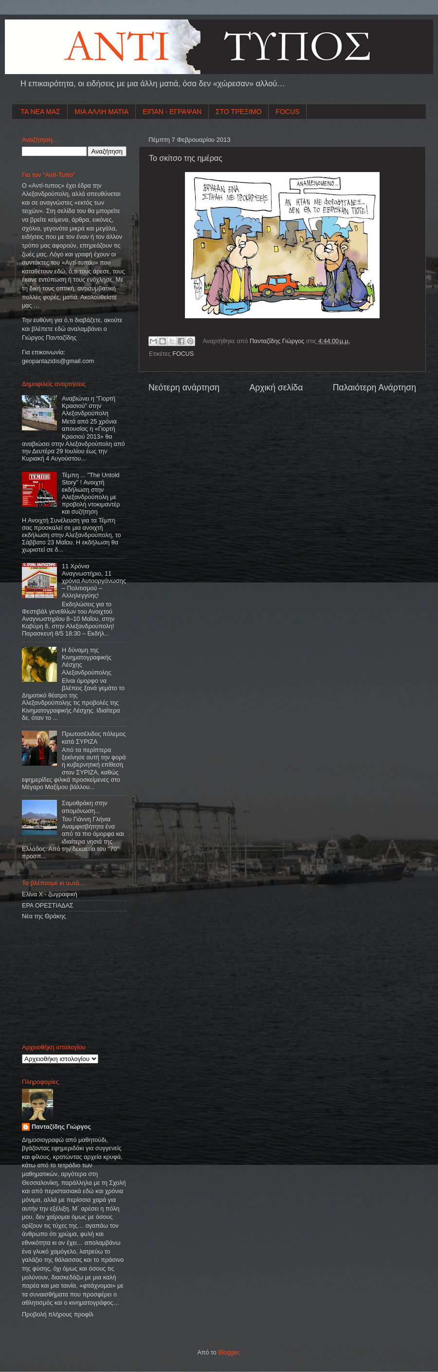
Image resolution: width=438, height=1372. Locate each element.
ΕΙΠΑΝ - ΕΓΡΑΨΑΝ (172, 112)
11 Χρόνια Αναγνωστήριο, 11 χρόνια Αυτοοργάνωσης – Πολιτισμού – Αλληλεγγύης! (94, 581)
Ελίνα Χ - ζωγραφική (49, 894)
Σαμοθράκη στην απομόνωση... (85, 807)
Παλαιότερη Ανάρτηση (374, 387)
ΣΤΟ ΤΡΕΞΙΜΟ (238, 112)
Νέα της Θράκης (44, 916)
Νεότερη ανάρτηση (183, 387)
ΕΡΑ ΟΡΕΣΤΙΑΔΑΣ (47, 905)
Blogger (228, 1352)
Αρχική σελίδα (276, 387)
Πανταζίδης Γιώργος (278, 341)
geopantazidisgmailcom (58, 361)
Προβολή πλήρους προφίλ (57, 1314)
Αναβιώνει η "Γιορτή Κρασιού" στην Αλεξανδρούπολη (88, 406)
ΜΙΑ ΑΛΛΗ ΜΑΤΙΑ (101, 112)
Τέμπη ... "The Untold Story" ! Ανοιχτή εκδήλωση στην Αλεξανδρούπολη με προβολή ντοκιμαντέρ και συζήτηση (91, 494)
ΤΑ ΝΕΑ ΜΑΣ (41, 112)
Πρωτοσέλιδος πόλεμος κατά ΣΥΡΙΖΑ (94, 738)
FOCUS (287, 112)
